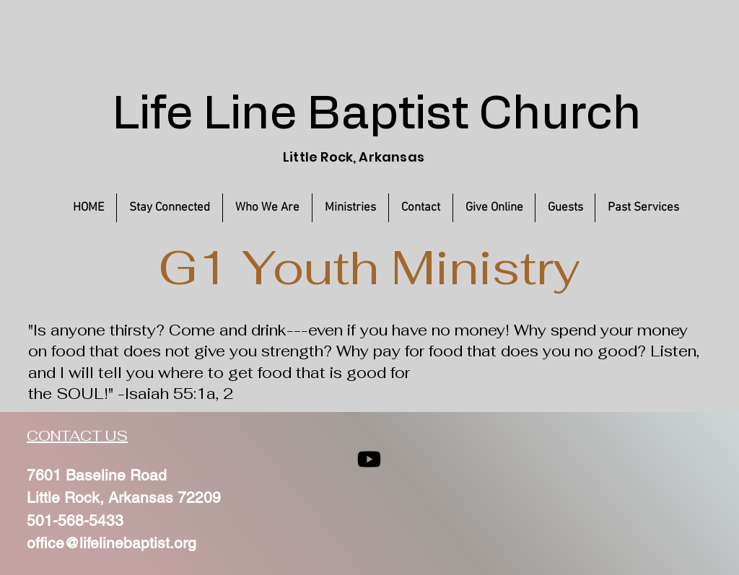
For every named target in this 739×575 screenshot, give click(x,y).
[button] (643, 207)
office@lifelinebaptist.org (111, 543)
